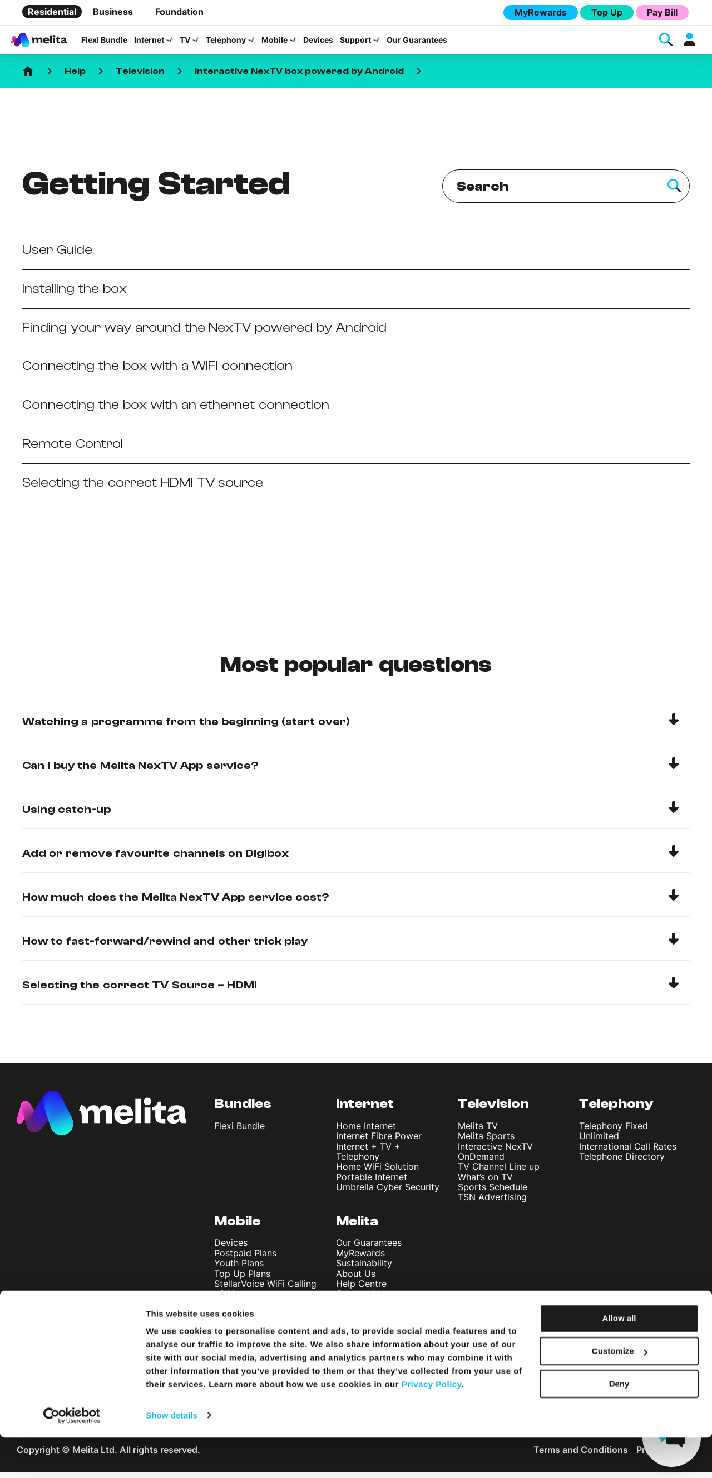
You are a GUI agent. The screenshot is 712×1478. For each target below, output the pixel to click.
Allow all (619, 1359)
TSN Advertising (492, 1203)
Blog (345, 1330)
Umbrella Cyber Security (387, 1193)
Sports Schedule (492, 1193)
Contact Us (360, 1300)
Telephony (226, 43)
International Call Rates (627, 1152)
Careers (352, 1321)
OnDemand (481, 1163)
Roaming (232, 1330)
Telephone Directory (622, 1163)
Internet (149, 43)
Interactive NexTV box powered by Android (299, 77)
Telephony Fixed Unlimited (613, 1136)
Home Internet (366, 1131)
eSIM (224, 1300)
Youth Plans (239, 1269)
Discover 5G (240, 1310)
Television (140, 77)
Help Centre (361, 1290)
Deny (619, 1424)
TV (185, 43)
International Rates (253, 1320)
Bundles (242, 1110)
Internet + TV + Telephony (368, 1157)
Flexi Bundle (104, 43)
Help (75, 77)
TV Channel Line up (499, 1173)
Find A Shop (361, 1310)
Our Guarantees (417, 43)
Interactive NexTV (495, 1152)
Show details (171, 1456)
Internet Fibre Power (379, 1142)
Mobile (274, 43)
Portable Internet (371, 1183)
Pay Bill (662, 12)
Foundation (179, 11)
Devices (318, 43)
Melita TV (478, 1131)
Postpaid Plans (245, 1259)
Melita (357, 1227)
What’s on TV (485, 1183)
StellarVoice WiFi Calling (265, 1290)
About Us (355, 1279)
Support (355, 43)
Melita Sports (486, 1142)
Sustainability (364, 1269)
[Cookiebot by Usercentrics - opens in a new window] (72, 1456)
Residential (52, 11)
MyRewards (541, 12)
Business (113, 11)
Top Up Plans (242, 1279)
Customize (619, 1392)
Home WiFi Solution (377, 1173)
